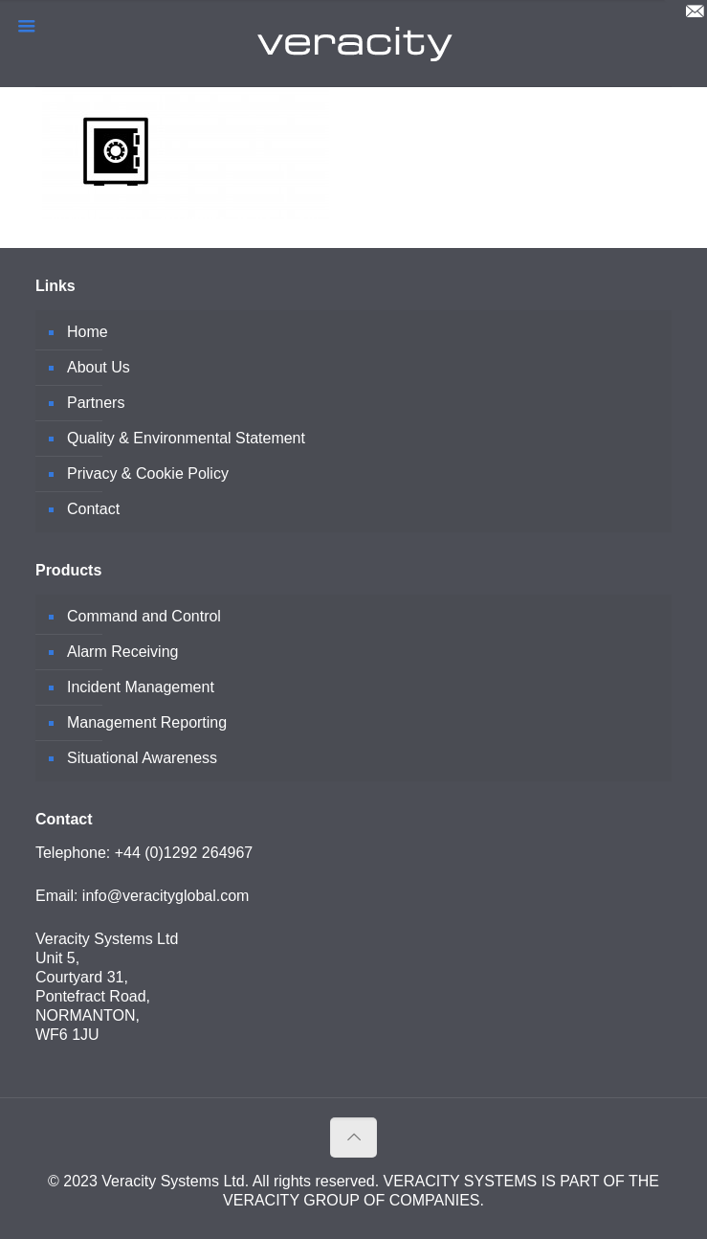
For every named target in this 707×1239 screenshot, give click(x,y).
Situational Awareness (142, 758)
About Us (98, 367)
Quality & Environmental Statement (186, 438)
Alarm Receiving (122, 651)
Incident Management (140, 687)
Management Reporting (147, 722)
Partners (95, 402)
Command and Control (144, 616)
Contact (93, 509)
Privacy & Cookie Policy (148, 473)
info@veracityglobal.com (166, 896)
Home (87, 332)
